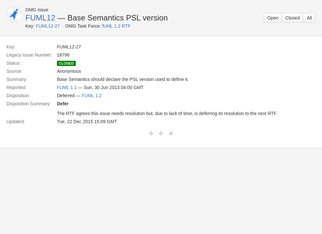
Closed (293, 17)
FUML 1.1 (67, 87)
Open (272, 17)
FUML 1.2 (91, 95)
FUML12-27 (48, 26)
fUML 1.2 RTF (116, 26)
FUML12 (40, 17)
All (309, 17)
